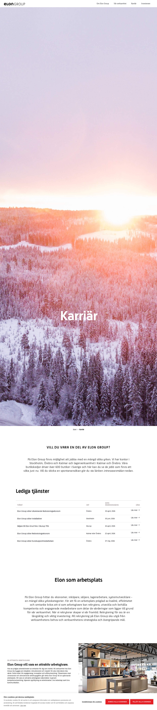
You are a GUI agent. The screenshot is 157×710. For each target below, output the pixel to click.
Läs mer (135, 510)
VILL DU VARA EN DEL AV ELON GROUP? (78, 447)
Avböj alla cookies (117, 702)
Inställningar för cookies (91, 702)
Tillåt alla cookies (142, 702)
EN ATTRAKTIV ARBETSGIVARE (18, 660)
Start (75, 429)
